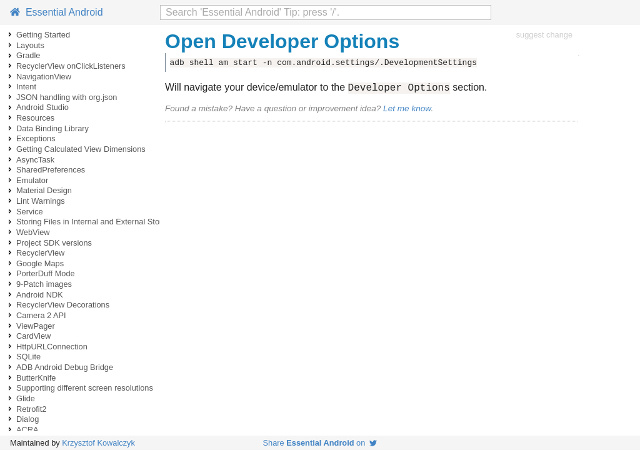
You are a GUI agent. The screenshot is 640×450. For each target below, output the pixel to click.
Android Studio (42, 107)
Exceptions (36, 138)
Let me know (407, 110)
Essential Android (56, 12)
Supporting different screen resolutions (84, 387)
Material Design (44, 190)
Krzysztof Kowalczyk (98, 443)
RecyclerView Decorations (62, 304)
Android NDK (39, 294)
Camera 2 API (41, 315)
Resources (35, 117)
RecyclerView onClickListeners (71, 66)
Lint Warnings (40, 201)
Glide (25, 398)
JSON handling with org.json (66, 97)
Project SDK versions (54, 243)
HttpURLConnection (52, 346)
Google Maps (40, 263)
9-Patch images (44, 284)
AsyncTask (35, 159)
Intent (26, 86)
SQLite (28, 356)
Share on (320, 443)
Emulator (32, 180)
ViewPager (35, 326)
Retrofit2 (31, 409)
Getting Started (43, 34)
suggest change (544, 34)
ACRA (27, 429)
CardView (33, 336)
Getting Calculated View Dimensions (81, 149)
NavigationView (43, 76)
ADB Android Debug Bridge (64, 367)
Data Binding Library (52, 128)
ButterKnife (36, 377)
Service (29, 211)
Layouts (30, 45)
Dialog (27, 419)
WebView (33, 232)
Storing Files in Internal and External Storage (96, 221)
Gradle (28, 55)
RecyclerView (40, 253)
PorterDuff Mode (45, 273)
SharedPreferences (50, 169)
